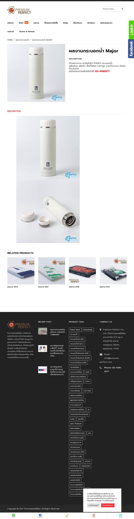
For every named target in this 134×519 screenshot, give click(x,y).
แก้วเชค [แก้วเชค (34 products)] (87, 461)
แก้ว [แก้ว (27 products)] (89, 433)
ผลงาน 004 (12, 287)
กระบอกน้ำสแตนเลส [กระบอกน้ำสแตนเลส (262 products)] (77, 348)
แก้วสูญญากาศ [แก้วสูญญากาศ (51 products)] (75, 442)
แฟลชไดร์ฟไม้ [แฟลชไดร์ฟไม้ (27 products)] (75, 480)
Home (10, 40)
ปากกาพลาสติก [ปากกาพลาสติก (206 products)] (75, 386)
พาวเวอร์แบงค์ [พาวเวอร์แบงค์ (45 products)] (75, 405)
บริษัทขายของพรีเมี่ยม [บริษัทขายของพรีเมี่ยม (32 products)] (78, 376)
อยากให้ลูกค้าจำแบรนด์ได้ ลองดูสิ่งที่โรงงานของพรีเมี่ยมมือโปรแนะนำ (57, 371)
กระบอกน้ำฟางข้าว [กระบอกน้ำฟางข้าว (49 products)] (76, 344)
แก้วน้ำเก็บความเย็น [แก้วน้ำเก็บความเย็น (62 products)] (77, 438)
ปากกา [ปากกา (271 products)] (87, 381)
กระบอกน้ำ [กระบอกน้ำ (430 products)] (74, 334)
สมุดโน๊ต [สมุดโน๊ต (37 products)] (81, 419)
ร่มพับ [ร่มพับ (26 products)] (72, 419)
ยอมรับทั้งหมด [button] (108, 505)
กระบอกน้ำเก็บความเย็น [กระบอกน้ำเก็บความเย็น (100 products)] (78, 362)
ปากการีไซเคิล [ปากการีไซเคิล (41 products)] (75, 391)
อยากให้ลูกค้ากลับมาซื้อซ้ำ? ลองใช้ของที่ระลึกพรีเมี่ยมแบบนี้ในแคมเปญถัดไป (57, 350)
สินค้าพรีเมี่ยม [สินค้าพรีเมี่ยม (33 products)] (75, 428)
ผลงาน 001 (105, 287)
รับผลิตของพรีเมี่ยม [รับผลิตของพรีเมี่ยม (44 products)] (77, 409)
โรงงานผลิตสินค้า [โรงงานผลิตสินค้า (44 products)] (76, 485)
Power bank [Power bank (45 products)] (75, 329)
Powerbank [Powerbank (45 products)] (87, 329)
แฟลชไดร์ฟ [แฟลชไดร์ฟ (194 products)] (86, 466)
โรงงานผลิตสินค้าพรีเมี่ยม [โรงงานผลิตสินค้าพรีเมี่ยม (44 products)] (79, 489)
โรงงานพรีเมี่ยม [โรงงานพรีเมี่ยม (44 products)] (76, 494)
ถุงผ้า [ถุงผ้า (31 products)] (87, 372)
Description (14, 111)
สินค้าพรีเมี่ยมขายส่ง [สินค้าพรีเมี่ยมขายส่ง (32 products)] (77, 433)
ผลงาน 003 (43, 287)
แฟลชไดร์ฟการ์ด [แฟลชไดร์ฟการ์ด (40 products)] (76, 470)
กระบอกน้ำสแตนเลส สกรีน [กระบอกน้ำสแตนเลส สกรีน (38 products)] (79, 353)
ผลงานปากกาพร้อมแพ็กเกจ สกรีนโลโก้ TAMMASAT (57, 332)
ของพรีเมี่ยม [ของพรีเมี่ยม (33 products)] (74, 367)
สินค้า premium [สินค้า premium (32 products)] (76, 423)
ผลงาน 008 (74, 287)
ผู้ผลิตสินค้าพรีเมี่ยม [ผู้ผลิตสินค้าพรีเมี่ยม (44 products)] (77, 400)
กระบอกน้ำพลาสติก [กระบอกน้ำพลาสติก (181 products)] (77, 339)
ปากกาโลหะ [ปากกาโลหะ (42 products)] (87, 391)
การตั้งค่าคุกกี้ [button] (93, 505)
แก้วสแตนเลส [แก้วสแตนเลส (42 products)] (75, 447)
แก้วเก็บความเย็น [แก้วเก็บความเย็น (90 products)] (76, 456)
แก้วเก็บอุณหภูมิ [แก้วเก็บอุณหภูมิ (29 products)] (76, 461)
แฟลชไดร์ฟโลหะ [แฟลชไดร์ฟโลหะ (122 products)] (76, 475)
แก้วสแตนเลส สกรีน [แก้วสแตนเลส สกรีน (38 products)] (77, 452)
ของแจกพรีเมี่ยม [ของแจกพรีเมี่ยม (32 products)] (76, 372)
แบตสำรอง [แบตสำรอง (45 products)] (74, 466)
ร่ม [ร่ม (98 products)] (89, 409)
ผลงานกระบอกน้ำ (22, 40)
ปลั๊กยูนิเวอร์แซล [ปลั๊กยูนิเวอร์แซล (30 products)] (76, 381)
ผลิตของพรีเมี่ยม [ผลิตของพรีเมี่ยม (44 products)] (76, 395)
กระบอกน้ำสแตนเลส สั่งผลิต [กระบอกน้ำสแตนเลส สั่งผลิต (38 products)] (80, 358)
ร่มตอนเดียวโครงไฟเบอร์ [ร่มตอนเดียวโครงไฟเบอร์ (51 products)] (79, 414)
